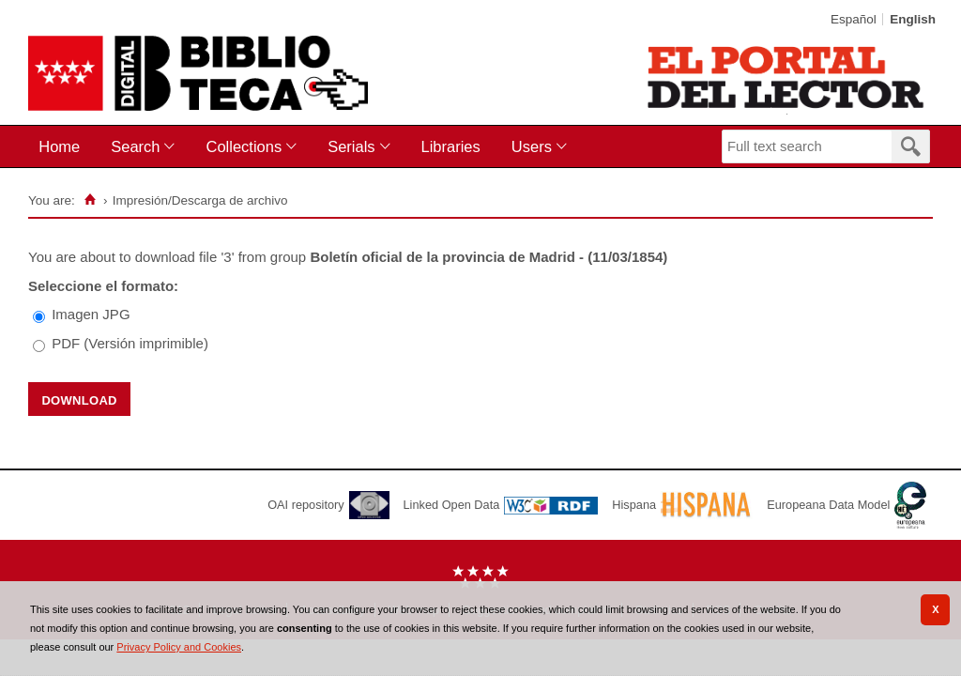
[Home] (91, 200)
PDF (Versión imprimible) (130, 343)
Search (135, 146)
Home (59, 146)
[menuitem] (63, 147)
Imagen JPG (91, 314)
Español (854, 19)
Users (531, 146)
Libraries (450, 146)
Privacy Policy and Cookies (178, 647)
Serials (351, 146)
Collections (244, 146)
